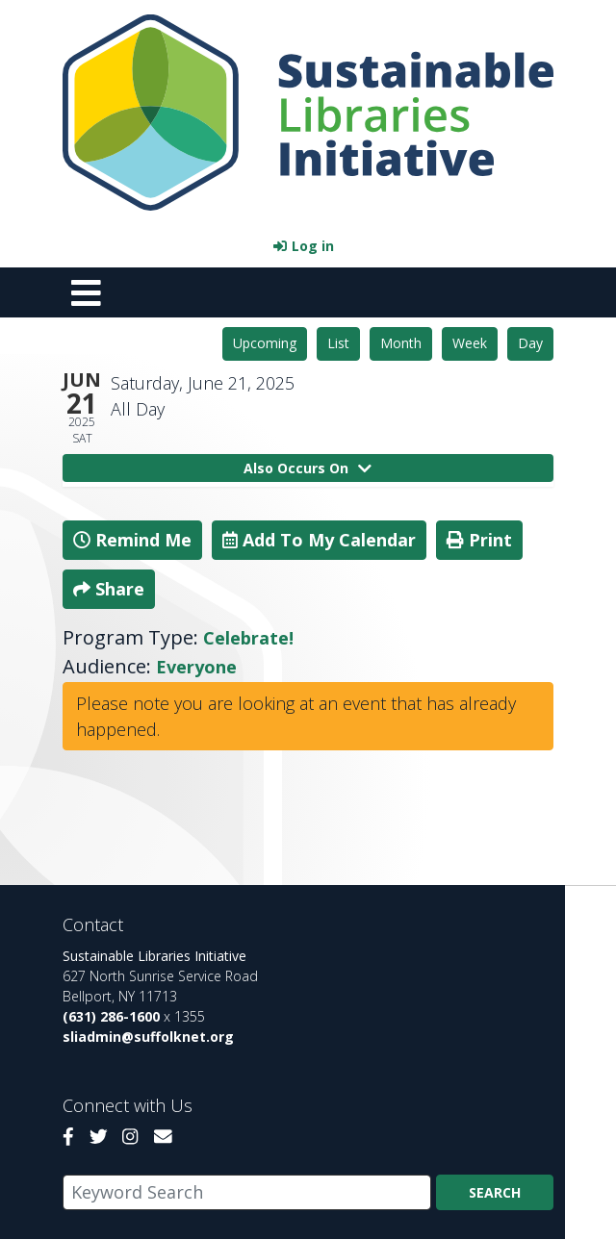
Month (401, 343)
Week (469, 343)
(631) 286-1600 (111, 1016)
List (338, 343)
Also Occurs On (308, 468)
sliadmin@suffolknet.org (148, 1036)
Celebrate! (248, 637)
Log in (313, 246)
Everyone (196, 666)
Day (530, 343)
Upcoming (264, 343)
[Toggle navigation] (86, 292)
